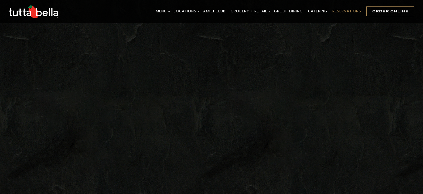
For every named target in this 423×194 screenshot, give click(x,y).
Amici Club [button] (214, 11)
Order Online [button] (390, 11)
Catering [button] (317, 11)
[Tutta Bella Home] (34, 11)
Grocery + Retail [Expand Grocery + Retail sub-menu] (249, 11)
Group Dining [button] (288, 11)
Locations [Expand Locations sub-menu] (185, 11)
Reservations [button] (346, 11)
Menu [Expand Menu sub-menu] (162, 11)
